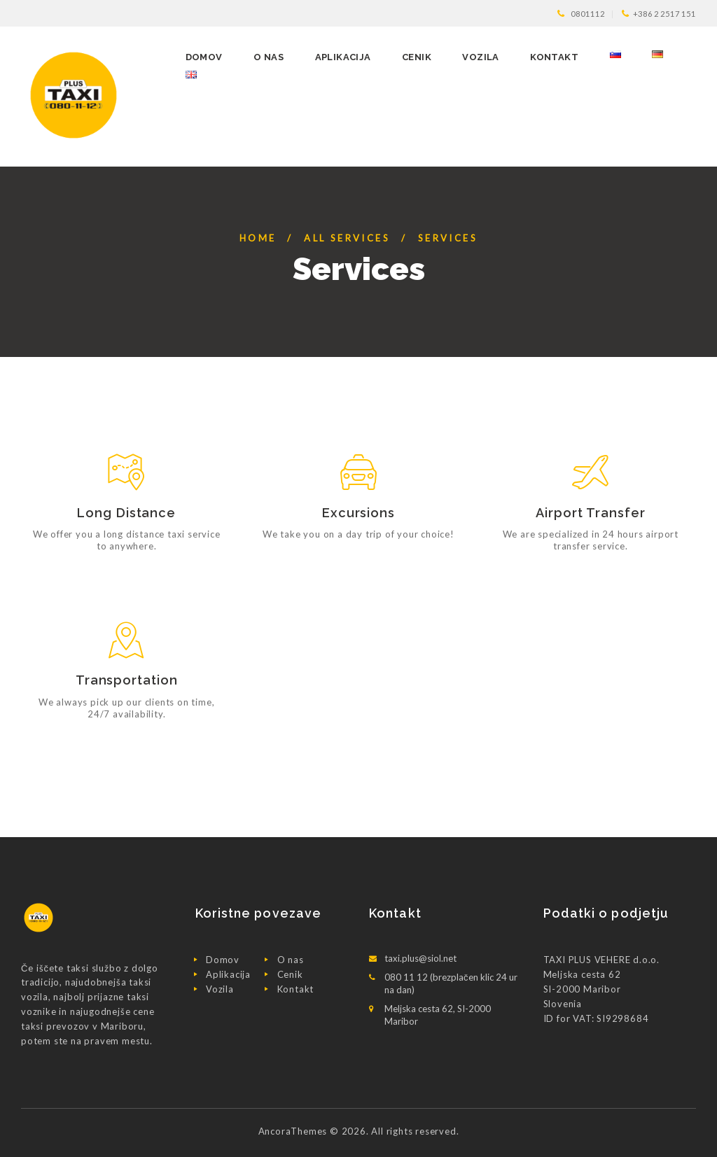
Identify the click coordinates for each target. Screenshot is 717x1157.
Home (258, 238)
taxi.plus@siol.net (420, 958)
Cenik (290, 974)
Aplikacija (228, 974)
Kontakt (295, 989)
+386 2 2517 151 (664, 13)
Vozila (220, 989)
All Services (347, 238)
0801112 (588, 13)
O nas (290, 959)
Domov (222, 959)
